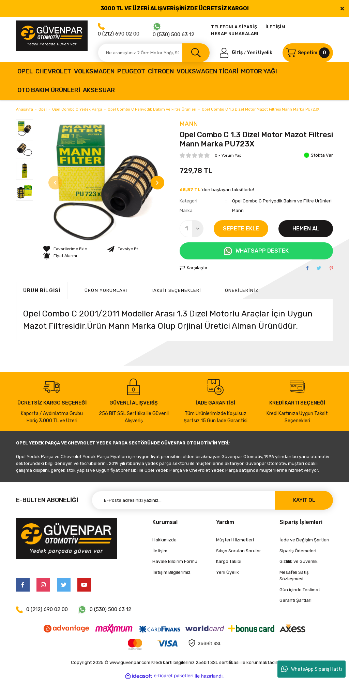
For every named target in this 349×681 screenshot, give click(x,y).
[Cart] (308, 52)
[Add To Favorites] (65, 249)
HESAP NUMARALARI (234, 33)
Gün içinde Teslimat (299, 589)
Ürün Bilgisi (41, 290)
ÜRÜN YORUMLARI (106, 290)
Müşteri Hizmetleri (235, 539)
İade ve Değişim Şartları (304, 539)
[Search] (154, 52)
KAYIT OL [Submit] (304, 500)
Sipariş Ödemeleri (297, 550)
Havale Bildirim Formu (174, 561)
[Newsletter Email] (212, 500)
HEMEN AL (305, 228)
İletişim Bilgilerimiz (171, 572)
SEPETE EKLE (241, 228)
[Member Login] (232, 52)
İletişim (159, 550)
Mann (189, 124)
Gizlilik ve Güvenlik (298, 561)
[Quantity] (191, 228)
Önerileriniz (241, 290)
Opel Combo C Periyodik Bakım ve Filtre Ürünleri (282, 200)
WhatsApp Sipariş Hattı (311, 669)
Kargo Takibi (228, 561)
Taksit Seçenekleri (176, 290)
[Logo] (51, 36)
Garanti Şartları (295, 600)
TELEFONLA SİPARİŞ (234, 26)
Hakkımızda (164, 539)
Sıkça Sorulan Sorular (238, 550)
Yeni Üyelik (259, 52)
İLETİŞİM (275, 26)
